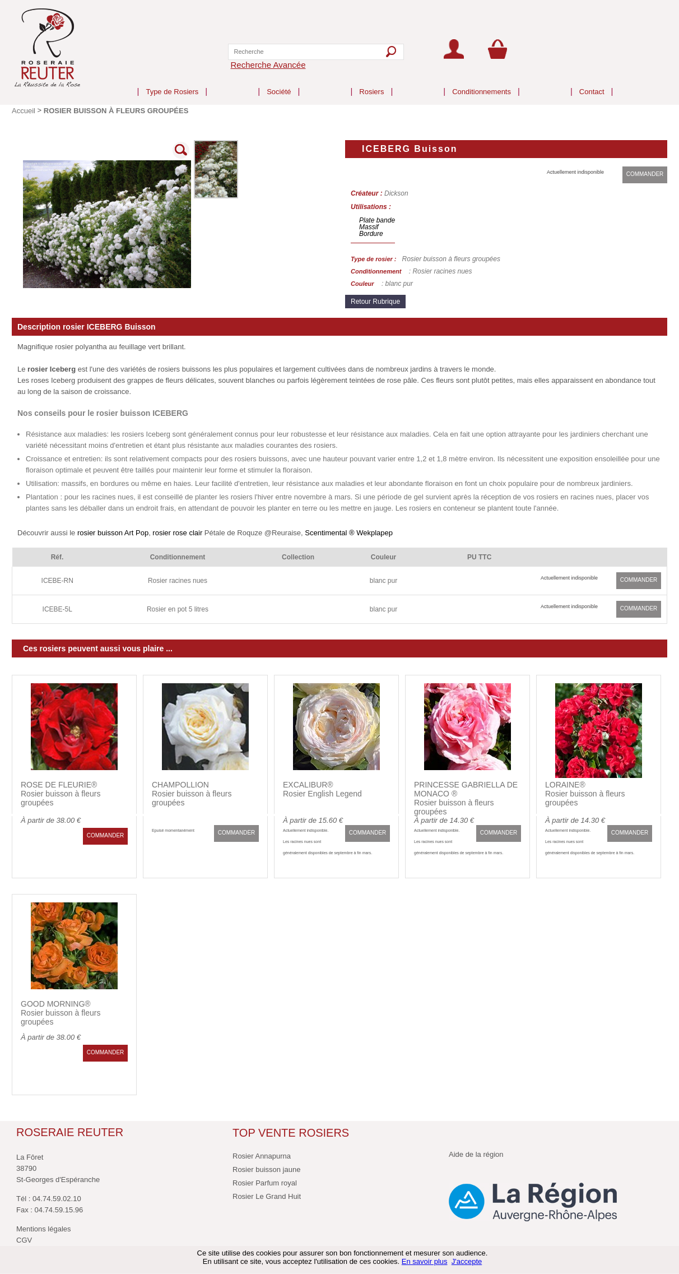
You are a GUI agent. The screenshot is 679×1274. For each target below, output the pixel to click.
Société (278, 82)
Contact (592, 82)
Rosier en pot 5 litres (177, 609)
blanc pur (383, 581)
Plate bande (377, 220)
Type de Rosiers (172, 82)
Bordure (371, 234)
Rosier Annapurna (261, 1156)
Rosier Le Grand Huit (266, 1196)
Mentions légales (43, 1229)
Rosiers (371, 82)
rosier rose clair (178, 533)
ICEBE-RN (57, 581)
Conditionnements (481, 82)
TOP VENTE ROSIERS (290, 1133)
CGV (24, 1240)
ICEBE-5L (57, 609)
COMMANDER (645, 174)
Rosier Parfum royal (264, 1183)
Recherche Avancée (268, 65)
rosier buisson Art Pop (112, 533)
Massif (369, 227)
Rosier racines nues (177, 581)
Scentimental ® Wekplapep (349, 533)
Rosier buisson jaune (266, 1169)
